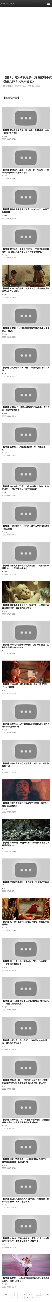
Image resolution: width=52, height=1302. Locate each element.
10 (29, 1294)
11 (33, 1294)
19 (31, 1297)
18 (27, 1297)
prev (5, 1294)
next (39, 1297)
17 (22, 1297)
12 (38, 1294)
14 (48, 1294)
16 (17, 1297)
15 (12, 1297)
